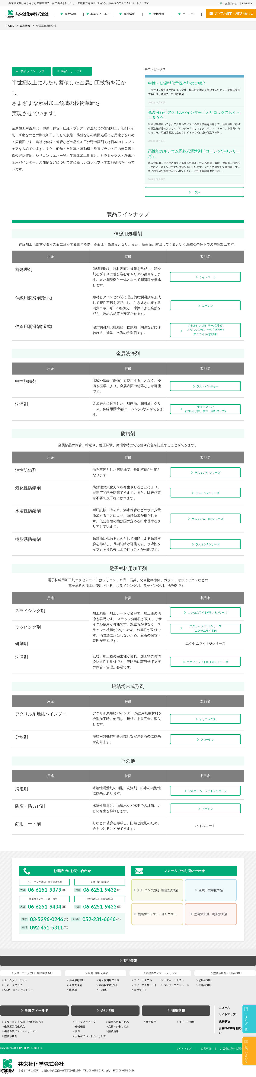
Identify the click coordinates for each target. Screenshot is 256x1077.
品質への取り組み (118, 1026)
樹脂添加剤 (205, 985)
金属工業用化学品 (14, 1026)
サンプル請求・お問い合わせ (231, 13)
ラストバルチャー (205, 386)
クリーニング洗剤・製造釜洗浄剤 (23, 1021)
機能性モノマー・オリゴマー (21, 1031)
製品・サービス (71, 71)
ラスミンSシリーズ (205, 544)
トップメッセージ (85, 1021)
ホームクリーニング (15, 980)
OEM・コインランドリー (18, 989)
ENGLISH (247, 3)
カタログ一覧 (246, 1022)
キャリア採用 (187, 1021)
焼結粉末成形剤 (108, 985)
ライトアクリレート (145, 985)
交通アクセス (232, 3)
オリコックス (205, 719)
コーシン (205, 305)
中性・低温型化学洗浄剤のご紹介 (177, 83)
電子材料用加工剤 (109, 980)
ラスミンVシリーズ (205, 493)
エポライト (140, 989)
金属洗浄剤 (75, 985)
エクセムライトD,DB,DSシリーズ (205, 662)
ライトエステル (143, 980)
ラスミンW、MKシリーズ (205, 518)
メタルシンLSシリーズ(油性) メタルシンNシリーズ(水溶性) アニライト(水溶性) (205, 330)
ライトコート (205, 277)
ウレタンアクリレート (176, 985)
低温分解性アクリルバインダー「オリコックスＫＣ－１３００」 (194, 115)
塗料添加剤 (205, 980)
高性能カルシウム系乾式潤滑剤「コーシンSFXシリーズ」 (194, 153)
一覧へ (194, 192)
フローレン (205, 739)
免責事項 (224, 1021)
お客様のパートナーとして (90, 1036)
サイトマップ (227, 1014)
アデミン (205, 808)
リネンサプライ (13, 985)
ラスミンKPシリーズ (205, 472)
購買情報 (113, 1031)
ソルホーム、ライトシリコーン (205, 791)
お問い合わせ (246, 1054)
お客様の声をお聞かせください (238, 1048)
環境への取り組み (118, 1021)
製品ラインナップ (32, 71)
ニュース (188, 14)
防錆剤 (73, 989)
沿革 (77, 1031)
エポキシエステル (174, 980)
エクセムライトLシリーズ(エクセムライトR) (205, 628)
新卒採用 (151, 1021)
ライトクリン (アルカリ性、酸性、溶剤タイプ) (205, 409)
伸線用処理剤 (76, 980)
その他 (102, 989)
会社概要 (80, 1026)
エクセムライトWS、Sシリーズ (205, 612)
